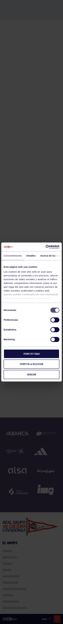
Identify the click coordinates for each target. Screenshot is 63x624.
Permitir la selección (31, 364)
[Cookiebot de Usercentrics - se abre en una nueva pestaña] (45, 247)
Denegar (31, 374)
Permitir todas (31, 353)
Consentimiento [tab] (13, 255)
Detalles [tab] (31, 255)
